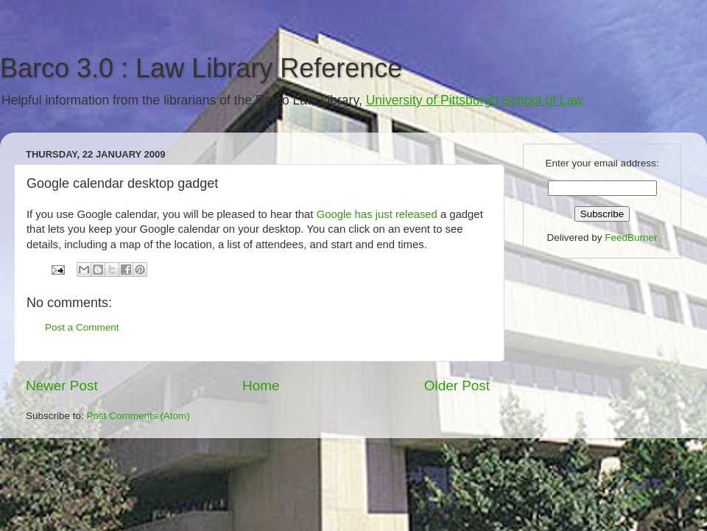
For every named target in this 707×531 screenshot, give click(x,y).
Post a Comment (82, 327)
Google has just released (378, 214)
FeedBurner (631, 237)
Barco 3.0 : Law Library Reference (201, 68)
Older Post (457, 385)
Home (260, 385)
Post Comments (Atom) (138, 415)
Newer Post (62, 385)
